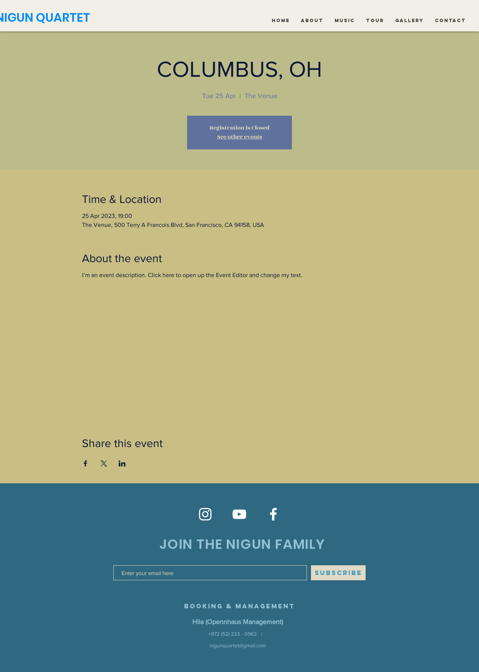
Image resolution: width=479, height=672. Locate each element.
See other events (239, 137)
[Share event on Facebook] (85, 463)
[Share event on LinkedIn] (122, 463)
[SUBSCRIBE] (338, 572)
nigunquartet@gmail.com (238, 645)
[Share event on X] (103, 463)
